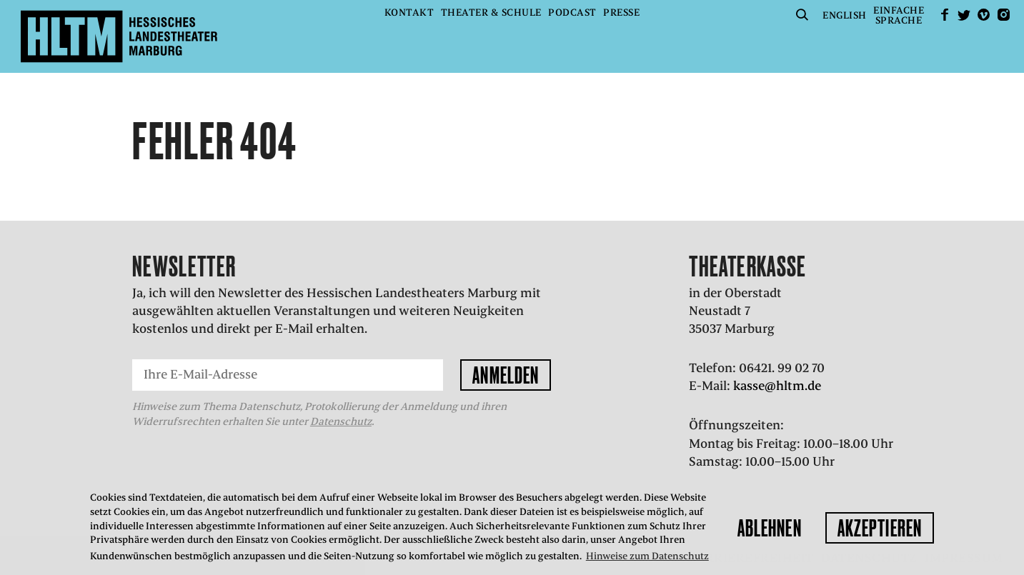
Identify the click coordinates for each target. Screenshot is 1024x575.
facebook (944, 15)
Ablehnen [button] (769, 528)
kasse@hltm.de (777, 386)
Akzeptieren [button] (879, 528)
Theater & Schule (491, 12)
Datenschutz (341, 421)
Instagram (1003, 15)
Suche (802, 15)
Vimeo (984, 15)
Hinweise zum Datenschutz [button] (647, 556)
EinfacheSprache (898, 15)
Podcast (572, 12)
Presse (621, 12)
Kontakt (409, 12)
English (844, 15)
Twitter (964, 15)
